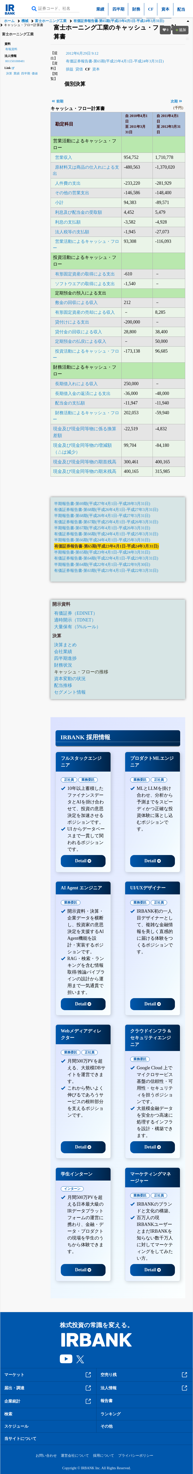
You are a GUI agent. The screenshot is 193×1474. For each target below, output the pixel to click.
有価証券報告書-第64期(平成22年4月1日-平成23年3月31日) (106, 558)
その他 (107, 1426)
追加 (180, 30)
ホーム (9, 21)
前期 (57, 101)
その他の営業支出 (72, 192)
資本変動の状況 (70, 678)
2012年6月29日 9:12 (82, 53)
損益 (69, 69)
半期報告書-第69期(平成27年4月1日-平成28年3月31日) (102, 503)
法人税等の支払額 (72, 232)
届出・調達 (48, 1388)
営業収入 (63, 157)
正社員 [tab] (69, 780)
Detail (83, 860)
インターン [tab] (72, 1189)
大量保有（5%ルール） (77, 626)
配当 (181, 9)
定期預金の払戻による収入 (80, 341)
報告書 (107, 1401)
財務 (136, 9)
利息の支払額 (68, 222)
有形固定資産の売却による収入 (85, 312)
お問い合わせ (46, 1455)
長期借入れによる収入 (76, 383)
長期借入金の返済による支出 (83, 393)
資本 (165, 9)
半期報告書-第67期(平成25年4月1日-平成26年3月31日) (102, 528)
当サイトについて (20, 1438)
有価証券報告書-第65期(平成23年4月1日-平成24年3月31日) (118, 21)
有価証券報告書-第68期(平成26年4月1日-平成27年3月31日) (106, 509)
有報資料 (11, 49)
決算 (9, 73)
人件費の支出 (68, 183)
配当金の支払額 (70, 403)
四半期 (118, 9)
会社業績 (63, 651)
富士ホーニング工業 (51, 21)
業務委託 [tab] (87, 780)
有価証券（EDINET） (76, 613)
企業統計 (48, 1401)
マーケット (48, 1374)
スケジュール (16, 1426)
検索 (8, 1414)
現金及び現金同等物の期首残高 (84, 461)
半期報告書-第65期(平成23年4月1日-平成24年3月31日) (102, 552)
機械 (24, 21)
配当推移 (63, 685)
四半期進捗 (65, 658)
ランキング (111, 1414)
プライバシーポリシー (135, 1455)
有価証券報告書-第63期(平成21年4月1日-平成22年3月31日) (106, 570)
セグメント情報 (70, 692)
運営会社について (75, 1455)
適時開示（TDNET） (75, 619)
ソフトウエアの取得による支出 (85, 283)
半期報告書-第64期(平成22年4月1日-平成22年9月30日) (102, 564)
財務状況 (63, 665)
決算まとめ (65, 644)
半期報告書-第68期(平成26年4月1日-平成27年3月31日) (102, 515)
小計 (59, 202)
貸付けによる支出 (72, 322)
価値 (35, 73)
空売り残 (144, 1374)
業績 (100, 9)
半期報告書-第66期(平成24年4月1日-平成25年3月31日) (102, 540)
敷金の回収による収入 (76, 302)
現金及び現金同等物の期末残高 (84, 471)
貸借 (79, 69)
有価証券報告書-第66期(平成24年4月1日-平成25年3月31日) (106, 534)
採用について (103, 1455)
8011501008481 (15, 61)
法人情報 (144, 1388)
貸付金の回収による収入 (78, 332)
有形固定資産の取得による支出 (85, 274)
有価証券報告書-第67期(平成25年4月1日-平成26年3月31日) (106, 522)
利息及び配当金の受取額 (78, 212)
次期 (176, 101)
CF (150, 9)
